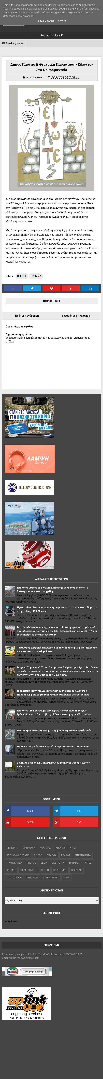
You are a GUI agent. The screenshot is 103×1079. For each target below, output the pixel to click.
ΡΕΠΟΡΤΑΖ (32, 877)
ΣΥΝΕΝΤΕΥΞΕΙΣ (51, 877)
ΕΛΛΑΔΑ (65, 855)
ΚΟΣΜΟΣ (11, 870)
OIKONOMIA (29, 848)
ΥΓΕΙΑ (66, 877)
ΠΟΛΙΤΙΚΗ (44, 870)
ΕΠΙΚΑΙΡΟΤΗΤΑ (83, 855)
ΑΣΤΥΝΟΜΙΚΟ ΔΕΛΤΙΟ (18, 855)
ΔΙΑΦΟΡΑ (52, 855)
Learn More (46, 21)
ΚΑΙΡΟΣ (87, 862)
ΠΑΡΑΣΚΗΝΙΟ (27, 870)
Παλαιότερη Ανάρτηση (76, 315)
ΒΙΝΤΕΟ (38, 855)
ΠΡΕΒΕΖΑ (36, 276)
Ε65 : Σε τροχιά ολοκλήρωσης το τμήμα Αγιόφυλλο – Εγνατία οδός (54, 730)
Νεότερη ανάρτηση (27, 315)
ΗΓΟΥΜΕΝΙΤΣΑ (14, 862)
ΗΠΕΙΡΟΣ (22, 276)
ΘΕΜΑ (44, 862)
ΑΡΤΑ (73, 848)
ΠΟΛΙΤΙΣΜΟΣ (60, 870)
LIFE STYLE (12, 848)
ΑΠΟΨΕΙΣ (60, 848)
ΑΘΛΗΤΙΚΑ (45, 848)
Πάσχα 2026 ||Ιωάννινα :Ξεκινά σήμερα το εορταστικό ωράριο (52, 746)
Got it (62, 21)
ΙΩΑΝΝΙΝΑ (74, 862)
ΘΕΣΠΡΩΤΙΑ (58, 862)
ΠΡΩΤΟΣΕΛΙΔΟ (14, 877)
